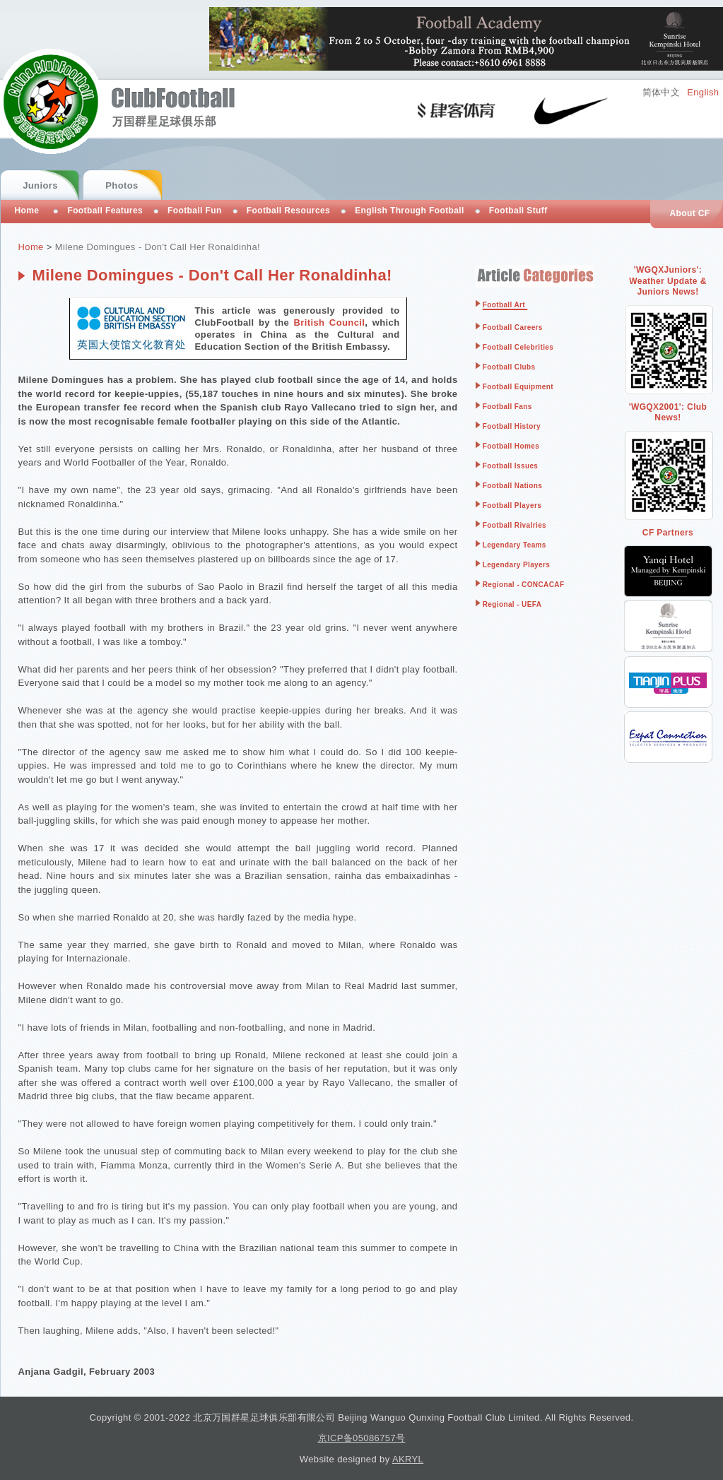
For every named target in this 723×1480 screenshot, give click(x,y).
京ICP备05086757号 (362, 1438)
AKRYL (407, 1459)
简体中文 (661, 92)
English (703, 92)
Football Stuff (518, 210)
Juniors (40, 185)
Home (31, 247)
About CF (689, 213)
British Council (329, 322)
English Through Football (409, 210)
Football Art (504, 305)
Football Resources (288, 210)
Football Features (105, 210)
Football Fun (194, 210)
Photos (121, 185)
